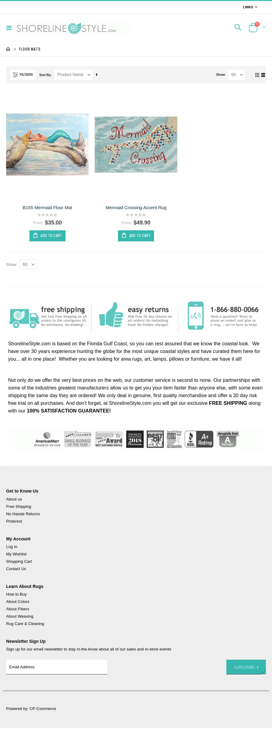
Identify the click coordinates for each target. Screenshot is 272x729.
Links (248, 7)
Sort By (45, 75)
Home (8, 49)
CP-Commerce (43, 709)
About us (14, 499)
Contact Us (16, 569)
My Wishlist (16, 554)
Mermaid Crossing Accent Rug (136, 207)
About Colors (17, 602)
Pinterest (14, 522)
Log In (11, 547)
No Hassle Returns (23, 514)
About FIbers (17, 610)
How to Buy (16, 595)
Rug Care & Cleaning (25, 624)
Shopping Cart (19, 562)
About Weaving (19, 617)
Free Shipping (18, 507)
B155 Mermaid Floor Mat (47, 207)
